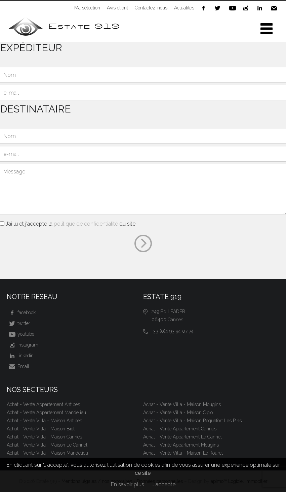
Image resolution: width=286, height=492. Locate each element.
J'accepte (163, 484)
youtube (233, 8)
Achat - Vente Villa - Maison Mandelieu (47, 453)
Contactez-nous (151, 7)
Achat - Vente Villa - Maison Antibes (44, 420)
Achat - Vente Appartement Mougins (181, 445)
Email (275, 8)
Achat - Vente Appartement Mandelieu (46, 412)
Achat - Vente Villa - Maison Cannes (44, 436)
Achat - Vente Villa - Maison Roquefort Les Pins (192, 420)
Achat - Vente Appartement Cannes (179, 428)
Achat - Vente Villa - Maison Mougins (182, 404)
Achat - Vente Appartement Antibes (43, 404)
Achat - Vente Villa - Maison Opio (178, 412)
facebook (204, 8)
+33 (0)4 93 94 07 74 (172, 331)
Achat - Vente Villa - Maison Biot (41, 428)
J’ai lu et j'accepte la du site (70, 224)
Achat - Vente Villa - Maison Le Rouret (183, 453)
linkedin (261, 8)
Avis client (117, 7)
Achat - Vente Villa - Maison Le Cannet (47, 445)
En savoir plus (127, 484)
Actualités (184, 7)
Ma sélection (87, 7)
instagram (247, 8)
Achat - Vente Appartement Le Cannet (182, 436)
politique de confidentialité (86, 224)
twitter (218, 8)
